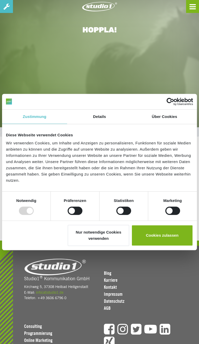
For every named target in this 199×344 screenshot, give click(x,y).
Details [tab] (99, 116)
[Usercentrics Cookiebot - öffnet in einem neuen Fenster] (170, 102)
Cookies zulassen (162, 235)
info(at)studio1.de (49, 292)
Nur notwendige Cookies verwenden (98, 235)
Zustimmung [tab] (34, 116)
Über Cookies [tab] (164, 116)
